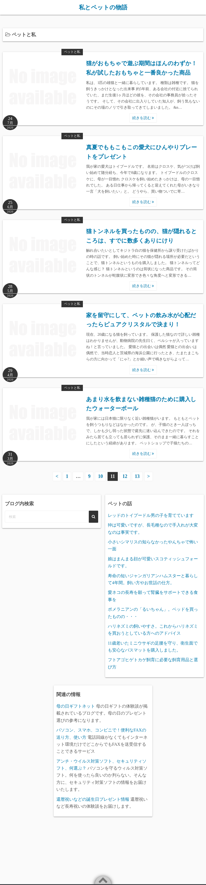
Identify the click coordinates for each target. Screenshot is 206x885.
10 (100, 476)
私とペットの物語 (103, 7)
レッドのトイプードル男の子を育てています (151, 515)
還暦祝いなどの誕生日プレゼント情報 (92, 799)
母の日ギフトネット (75, 706)
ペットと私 (72, 52)
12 (125, 476)
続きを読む (143, 118)
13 (137, 476)
